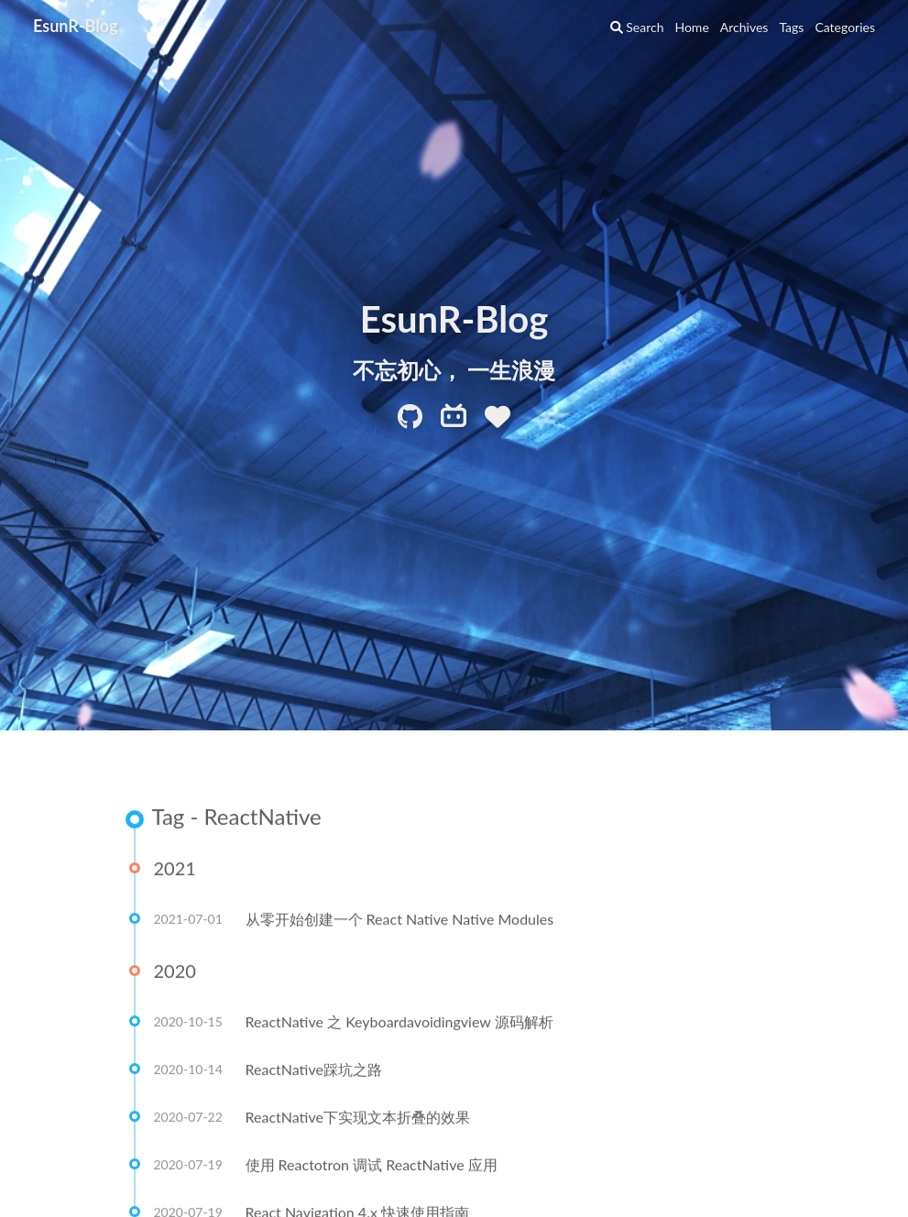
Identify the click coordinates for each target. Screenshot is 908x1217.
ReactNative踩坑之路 (314, 1070)
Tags (791, 27)
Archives (744, 27)
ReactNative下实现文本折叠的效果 (358, 1117)
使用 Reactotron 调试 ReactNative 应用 (372, 1165)
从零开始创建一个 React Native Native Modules (400, 919)
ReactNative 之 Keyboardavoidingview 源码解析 (399, 1022)
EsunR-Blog (75, 26)
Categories (845, 27)
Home (691, 27)
